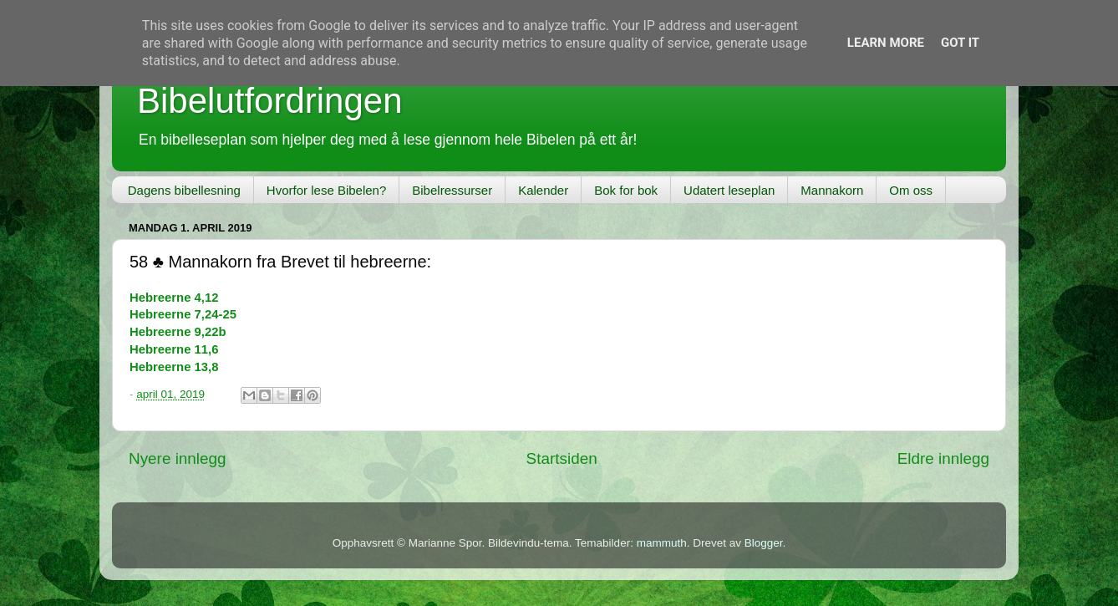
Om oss (911, 190)
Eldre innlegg (943, 458)
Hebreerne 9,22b (178, 332)
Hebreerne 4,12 (174, 297)
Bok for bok (626, 190)
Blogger (763, 543)
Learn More (885, 42)
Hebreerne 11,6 (174, 349)
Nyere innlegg (177, 458)
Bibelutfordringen (270, 100)
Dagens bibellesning (184, 190)
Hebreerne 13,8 (174, 367)
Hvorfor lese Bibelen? (326, 190)
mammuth (662, 543)
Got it (960, 42)
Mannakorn (831, 190)
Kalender (543, 190)
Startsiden (561, 458)
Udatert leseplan (729, 190)
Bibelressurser (452, 190)
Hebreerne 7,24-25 (183, 314)
